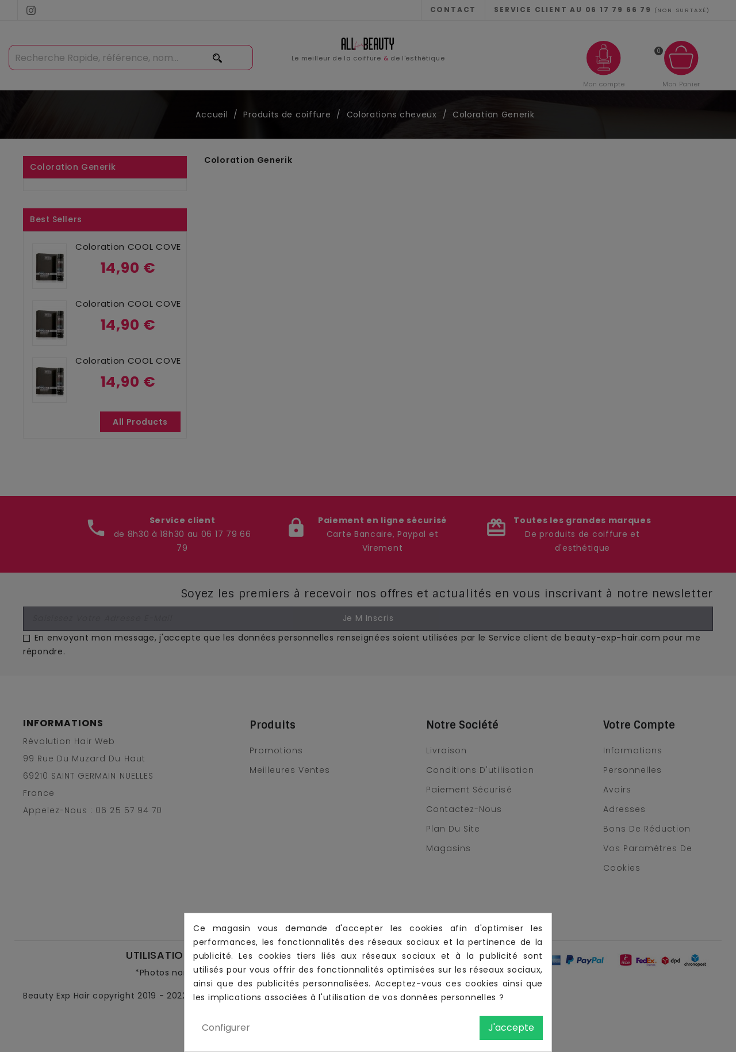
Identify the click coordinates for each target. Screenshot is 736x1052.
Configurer (226, 1027)
